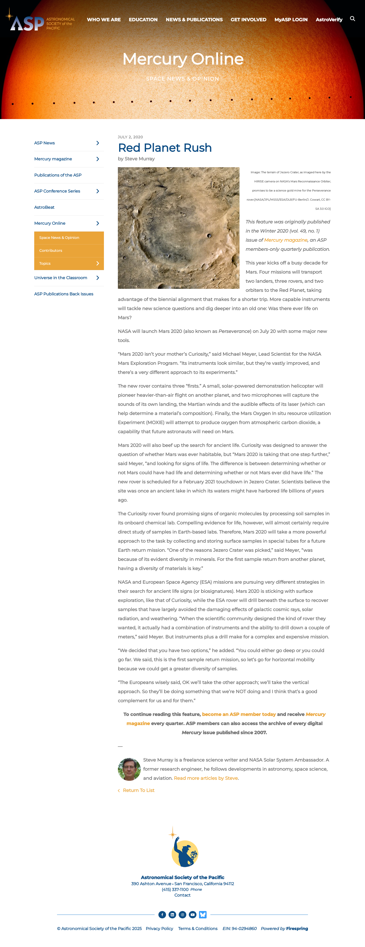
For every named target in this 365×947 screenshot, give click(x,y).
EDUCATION (143, 20)
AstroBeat (44, 207)
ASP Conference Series (69, 191)
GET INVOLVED (248, 20)
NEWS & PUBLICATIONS (194, 20)
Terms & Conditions (197, 928)
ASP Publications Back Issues (63, 294)
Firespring (297, 928)
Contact (182, 895)
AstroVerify (329, 20)
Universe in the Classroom (69, 278)
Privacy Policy (159, 928)
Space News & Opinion (59, 237)
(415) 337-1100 (175, 889)
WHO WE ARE (104, 20)
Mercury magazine (69, 159)
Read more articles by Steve (206, 778)
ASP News (69, 143)
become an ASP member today (239, 714)
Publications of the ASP (57, 175)
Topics (71, 263)
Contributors (50, 250)
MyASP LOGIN (291, 20)
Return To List (138, 790)
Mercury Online (69, 223)
